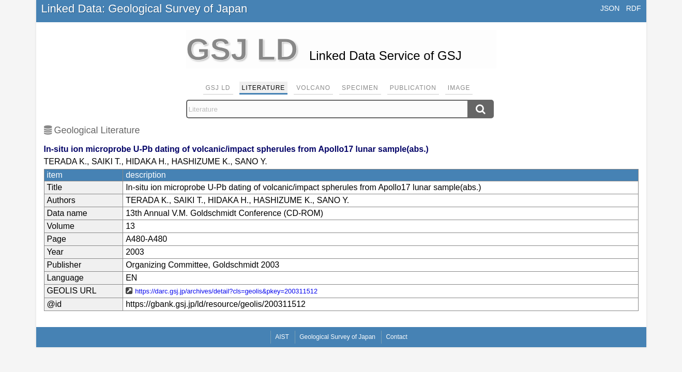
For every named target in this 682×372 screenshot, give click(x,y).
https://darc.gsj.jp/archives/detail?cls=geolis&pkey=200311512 (226, 291)
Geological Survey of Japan (337, 336)
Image (459, 87)
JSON (609, 8)
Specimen (360, 87)
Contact (396, 336)
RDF (633, 8)
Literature (263, 87)
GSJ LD (218, 87)
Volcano (313, 87)
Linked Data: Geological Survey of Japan (144, 8)
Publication (413, 87)
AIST (282, 336)
